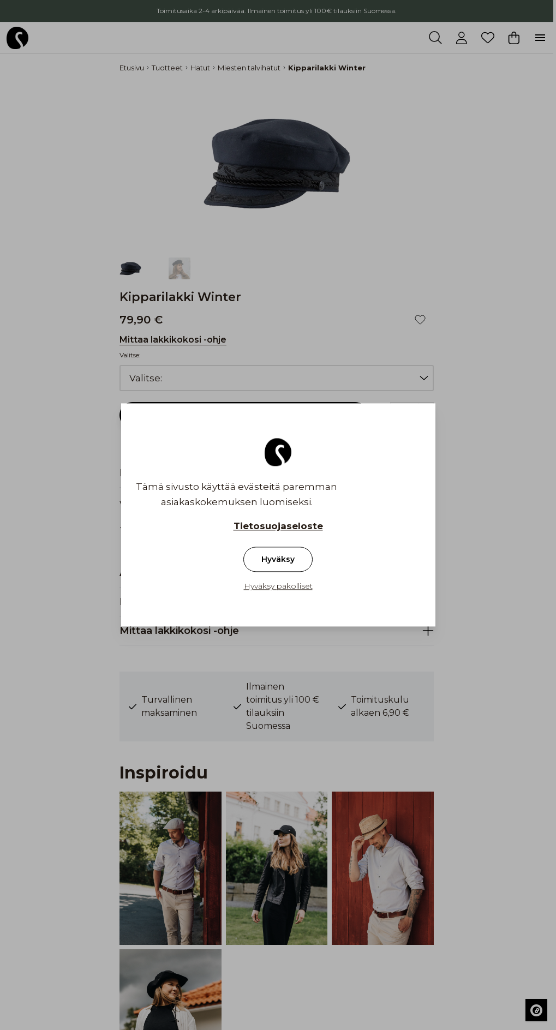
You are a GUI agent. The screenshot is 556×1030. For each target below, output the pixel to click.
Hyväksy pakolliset (278, 586)
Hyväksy (278, 560)
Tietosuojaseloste (278, 526)
